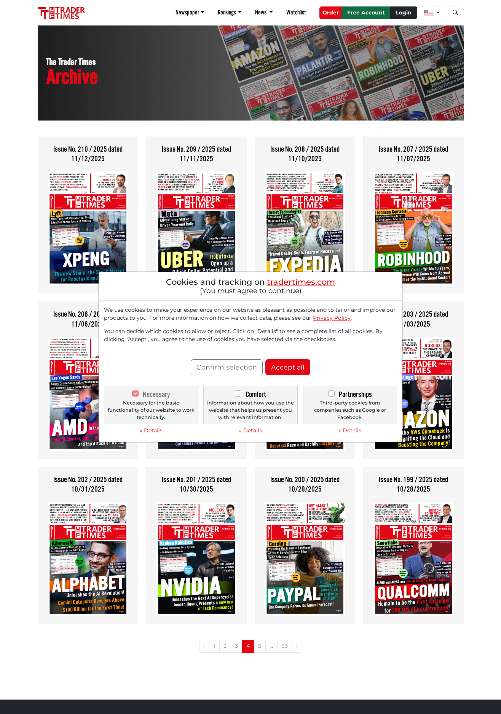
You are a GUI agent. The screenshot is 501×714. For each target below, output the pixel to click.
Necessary (156, 394)
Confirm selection (226, 367)
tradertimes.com (301, 282)
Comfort (256, 394)
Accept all (288, 367)
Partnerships (355, 394)
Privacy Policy (332, 317)
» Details (151, 430)
